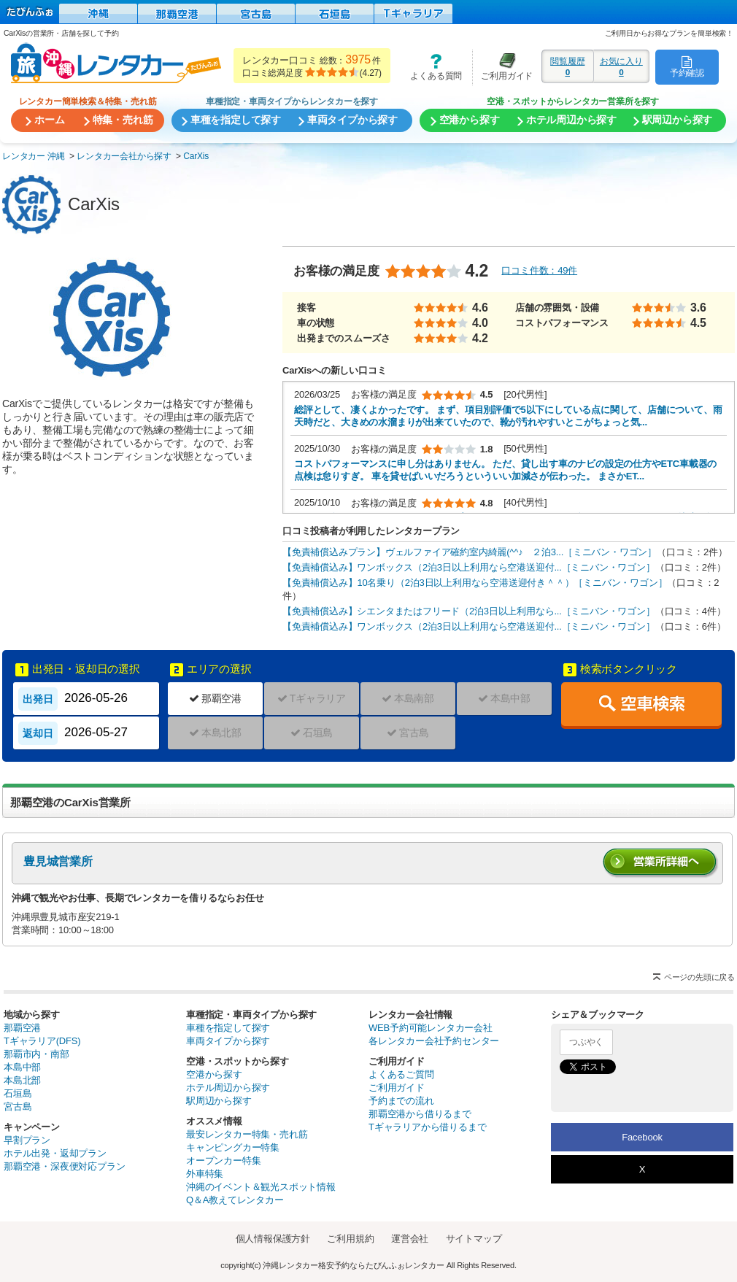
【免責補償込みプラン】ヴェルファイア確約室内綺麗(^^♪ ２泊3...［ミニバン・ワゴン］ (469, 552)
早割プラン (27, 1140)
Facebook (642, 1137)
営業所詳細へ (661, 864)
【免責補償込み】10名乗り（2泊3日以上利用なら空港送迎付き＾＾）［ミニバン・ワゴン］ (474, 582)
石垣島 (17, 1093)
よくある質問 (431, 66)
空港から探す (214, 1074)
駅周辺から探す (219, 1100)
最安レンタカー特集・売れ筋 (246, 1134)
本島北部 (22, 1080)
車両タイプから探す (228, 1040)
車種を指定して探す (228, 1027)
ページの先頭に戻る (699, 977)
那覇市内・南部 (36, 1054)
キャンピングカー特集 (232, 1147)
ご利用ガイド (503, 66)
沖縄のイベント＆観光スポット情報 (261, 1186)
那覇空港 (22, 1027)
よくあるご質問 (401, 1074)
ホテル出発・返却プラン (55, 1153)
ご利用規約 (350, 1238)
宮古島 (17, 1106)
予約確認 (687, 66)
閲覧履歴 (567, 66)
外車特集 (204, 1173)
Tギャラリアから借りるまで (427, 1126)
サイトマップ (474, 1238)
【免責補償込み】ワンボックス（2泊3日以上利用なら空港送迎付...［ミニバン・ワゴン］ (468, 567)
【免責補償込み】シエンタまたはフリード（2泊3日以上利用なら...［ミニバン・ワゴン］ (468, 611)
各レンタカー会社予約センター (433, 1040)
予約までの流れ (401, 1100)
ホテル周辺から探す (228, 1087)
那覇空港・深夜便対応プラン (64, 1166)
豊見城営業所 (58, 861)
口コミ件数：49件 (539, 270)
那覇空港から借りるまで (419, 1113)
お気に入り (621, 66)
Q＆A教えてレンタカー (235, 1199)
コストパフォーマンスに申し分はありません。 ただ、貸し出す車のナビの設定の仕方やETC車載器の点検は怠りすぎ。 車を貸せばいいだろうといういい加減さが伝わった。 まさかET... (505, 470)
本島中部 (22, 1067)
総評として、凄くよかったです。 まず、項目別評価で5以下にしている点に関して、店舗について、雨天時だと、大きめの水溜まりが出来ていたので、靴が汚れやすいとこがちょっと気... (508, 416)
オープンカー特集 (223, 1160)
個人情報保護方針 (273, 1238)
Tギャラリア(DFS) (42, 1040)
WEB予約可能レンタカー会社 (430, 1027)
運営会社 (409, 1238)
